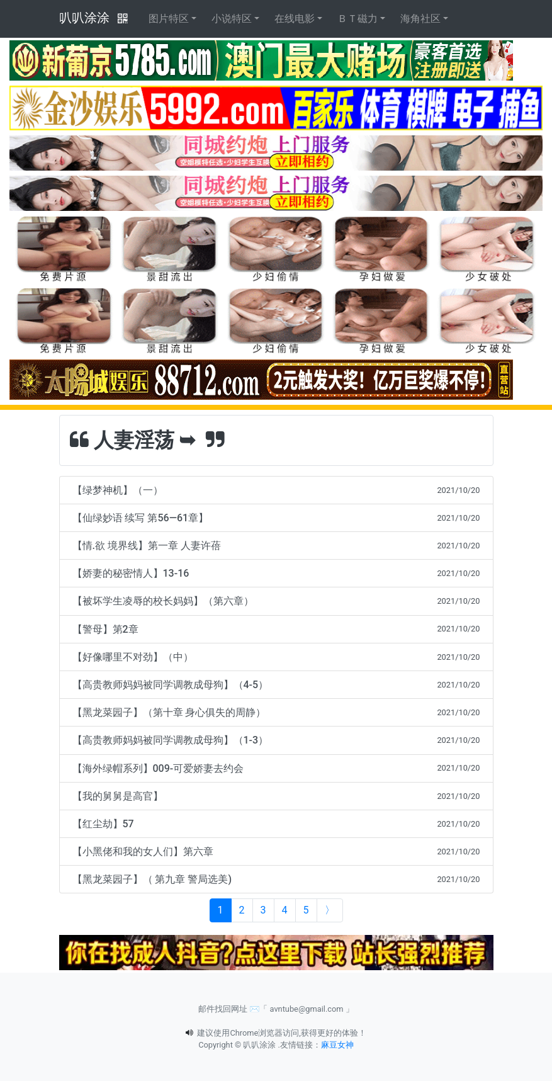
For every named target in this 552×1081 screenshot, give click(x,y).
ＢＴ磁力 (357, 19)
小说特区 (231, 19)
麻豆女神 (337, 1045)
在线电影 (294, 19)
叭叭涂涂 (84, 17)
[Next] (330, 910)
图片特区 (169, 19)
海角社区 (420, 19)
